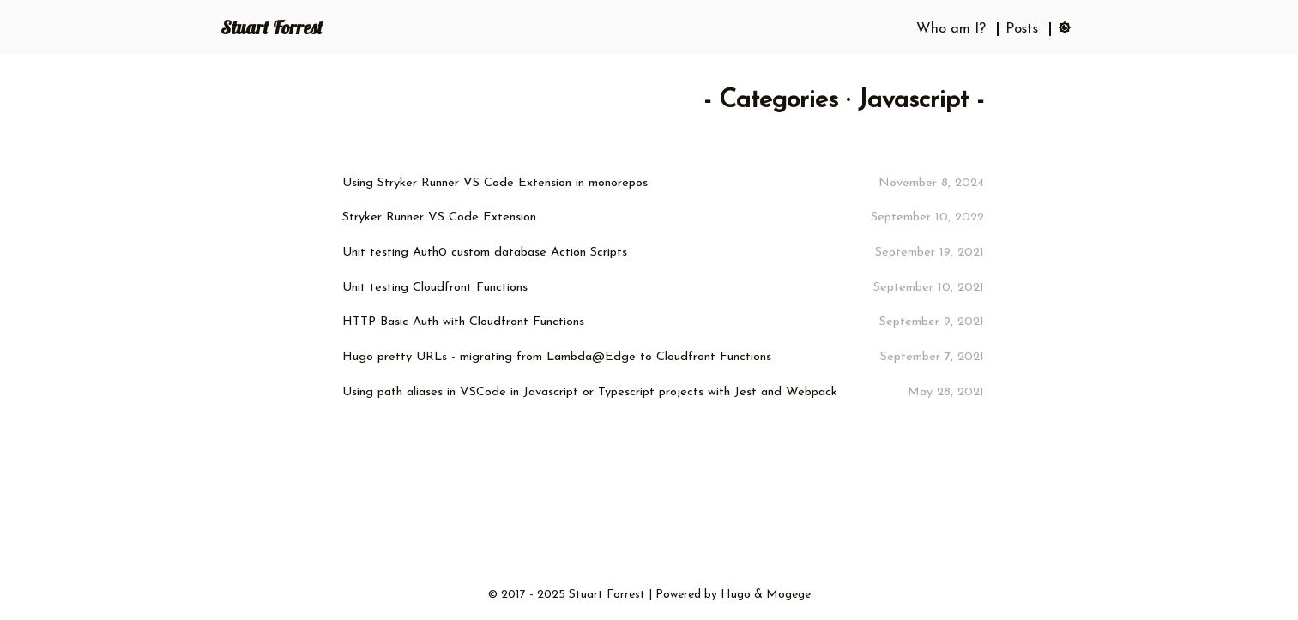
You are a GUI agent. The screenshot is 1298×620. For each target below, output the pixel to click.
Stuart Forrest (271, 27)
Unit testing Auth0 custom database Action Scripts (484, 252)
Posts (1021, 29)
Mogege (788, 594)
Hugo (736, 594)
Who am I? (951, 29)
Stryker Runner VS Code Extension (439, 217)
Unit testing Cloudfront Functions (435, 287)
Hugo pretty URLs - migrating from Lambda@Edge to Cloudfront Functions (556, 357)
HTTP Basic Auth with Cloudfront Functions (463, 322)
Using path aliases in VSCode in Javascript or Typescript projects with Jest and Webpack (589, 392)
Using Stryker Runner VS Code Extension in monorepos (495, 183)
